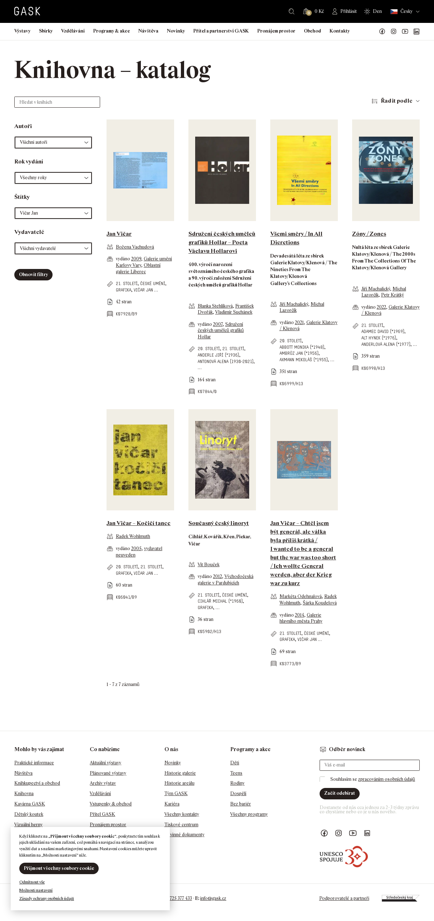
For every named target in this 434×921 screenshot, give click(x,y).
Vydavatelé (29, 232)
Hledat (291, 11)
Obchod (312, 31)
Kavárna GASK (29, 804)
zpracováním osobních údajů (386, 779)
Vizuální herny (28, 824)
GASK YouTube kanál (405, 31)
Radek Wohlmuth (133, 536)
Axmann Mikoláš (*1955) (304, 359)
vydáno (123, 258)
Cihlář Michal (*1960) (220, 601)
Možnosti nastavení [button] (36, 890)
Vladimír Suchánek (233, 312)
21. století (127, 283)
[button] (53, 142)
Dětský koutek (28, 814)
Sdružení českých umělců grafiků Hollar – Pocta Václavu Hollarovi (221, 242)
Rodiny (237, 783)
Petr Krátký (392, 295)
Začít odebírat (339, 793)
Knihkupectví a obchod (37, 783)
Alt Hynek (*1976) (378, 337)
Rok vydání (28, 161)
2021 (299, 322)
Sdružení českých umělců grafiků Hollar (221, 330)
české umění (152, 283)
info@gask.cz (213, 898)
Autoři (23, 126)
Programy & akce (111, 31)
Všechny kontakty (181, 814)
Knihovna (24, 793)
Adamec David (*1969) (382, 331)
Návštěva (148, 31)
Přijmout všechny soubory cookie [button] (59, 868)
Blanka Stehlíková (215, 306)
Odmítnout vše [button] (32, 882)
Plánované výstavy (108, 773)
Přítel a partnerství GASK (221, 31)
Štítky (22, 196)
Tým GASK (176, 793)
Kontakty (340, 31)
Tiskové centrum (181, 824)
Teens (236, 773)
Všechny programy (249, 814)
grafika (123, 290)
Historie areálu (179, 783)
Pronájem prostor (276, 31)
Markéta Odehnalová (301, 596)
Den (377, 11)
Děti (234, 762)
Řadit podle (397, 100)
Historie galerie (180, 773)
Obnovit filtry (33, 274)
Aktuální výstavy (105, 762)
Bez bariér (240, 804)
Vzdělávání (73, 31)
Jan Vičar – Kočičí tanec (139, 523)
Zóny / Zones (369, 233)
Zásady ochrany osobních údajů (46, 898)
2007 (218, 324)
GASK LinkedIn (416, 31)
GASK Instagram (393, 31)
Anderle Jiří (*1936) (218, 355)
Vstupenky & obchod (111, 804)
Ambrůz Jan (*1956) (299, 353)
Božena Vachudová (135, 247)
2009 (136, 258)
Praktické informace (34, 762)
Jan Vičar (119, 233)
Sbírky (46, 31)
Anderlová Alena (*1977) (385, 344)
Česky (401, 11)
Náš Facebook (382, 31)
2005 (136, 548)
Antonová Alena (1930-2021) (225, 361)
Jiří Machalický (294, 304)
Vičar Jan (143, 290)
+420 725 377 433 (175, 898)
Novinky (176, 31)
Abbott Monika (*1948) (302, 347)
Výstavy (22, 31)
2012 (217, 576)
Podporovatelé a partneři (344, 898)
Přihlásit (348, 11)
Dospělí (238, 793)
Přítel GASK (102, 814)
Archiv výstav (103, 783)
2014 (299, 615)
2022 (381, 307)
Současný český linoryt (218, 523)
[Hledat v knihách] (57, 102)
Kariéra (171, 804)
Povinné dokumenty (184, 834)
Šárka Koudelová (320, 603)
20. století (209, 348)
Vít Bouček (209, 564)
